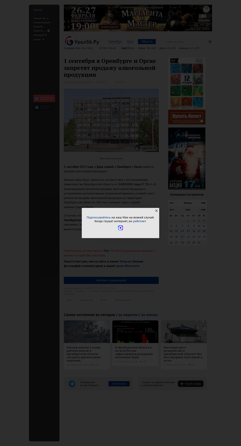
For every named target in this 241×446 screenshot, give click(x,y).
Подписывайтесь (99, 217)
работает (139, 221)
